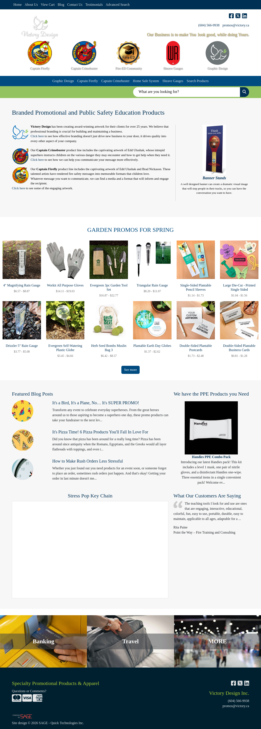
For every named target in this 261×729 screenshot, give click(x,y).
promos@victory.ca (236, 25)
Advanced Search (117, 4)
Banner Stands (214, 178)
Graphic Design (63, 81)
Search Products (198, 81)
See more (130, 370)
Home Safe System (146, 81)
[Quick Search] (186, 92)
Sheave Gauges (172, 81)
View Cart (48, 4)
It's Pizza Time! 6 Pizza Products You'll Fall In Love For (100, 432)
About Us (31, 4)
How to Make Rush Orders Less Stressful (87, 461)
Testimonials (94, 4)
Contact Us (74, 4)
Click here (37, 136)
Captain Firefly (87, 81)
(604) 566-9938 (209, 25)
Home (17, 4)
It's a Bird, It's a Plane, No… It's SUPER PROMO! (95, 402)
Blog (61, 4)
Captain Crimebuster (115, 81)
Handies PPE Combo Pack (211, 457)
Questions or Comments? (29, 691)
